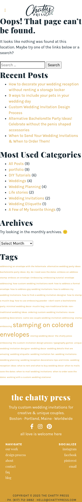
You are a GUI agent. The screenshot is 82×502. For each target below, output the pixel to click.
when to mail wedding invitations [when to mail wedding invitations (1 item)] (34, 371)
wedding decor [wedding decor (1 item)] (38, 348)
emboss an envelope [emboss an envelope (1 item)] (19, 277)
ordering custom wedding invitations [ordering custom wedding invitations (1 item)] (48, 312)
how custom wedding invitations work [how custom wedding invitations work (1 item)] (33, 283)
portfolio (16, 169)
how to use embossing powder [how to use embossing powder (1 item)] (31, 300)
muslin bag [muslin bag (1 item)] (38, 306)
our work (11, 449)
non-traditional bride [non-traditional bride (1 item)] (56, 306)
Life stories (18, 192)
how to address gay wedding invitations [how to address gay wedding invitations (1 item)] (31, 289)
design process (15, 455)
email (73, 466)
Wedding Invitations (26, 198)
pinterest (70, 461)
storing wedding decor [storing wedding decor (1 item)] (42, 335)
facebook (70, 455)
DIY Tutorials (20, 175)
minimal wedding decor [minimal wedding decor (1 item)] (18, 306)
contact (10, 466)
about (9, 461)
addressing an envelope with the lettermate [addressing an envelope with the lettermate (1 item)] (23, 266)
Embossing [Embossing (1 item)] (36, 277)
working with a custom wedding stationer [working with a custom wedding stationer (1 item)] (29, 377)
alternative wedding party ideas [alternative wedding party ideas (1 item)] (63, 266)
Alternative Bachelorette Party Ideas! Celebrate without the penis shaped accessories (40, 124)
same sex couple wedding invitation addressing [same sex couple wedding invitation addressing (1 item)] (48, 317)
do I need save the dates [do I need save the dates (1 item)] (43, 272)
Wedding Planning (25, 187)
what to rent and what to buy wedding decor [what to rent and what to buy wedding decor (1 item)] (40, 365)
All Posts (16, 163)
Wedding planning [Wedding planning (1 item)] (9, 360)
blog (8, 478)
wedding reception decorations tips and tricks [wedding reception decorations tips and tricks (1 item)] (44, 360)
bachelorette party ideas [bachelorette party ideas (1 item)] (13, 272)
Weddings (17, 181)
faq (7, 472)
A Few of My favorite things (32, 209)
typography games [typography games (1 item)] (63, 342)
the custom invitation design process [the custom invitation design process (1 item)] (33, 342)
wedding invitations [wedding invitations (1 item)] (66, 354)
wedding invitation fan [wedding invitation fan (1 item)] (42, 354)
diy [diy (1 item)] (28, 272)
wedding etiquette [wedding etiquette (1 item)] (20, 354)
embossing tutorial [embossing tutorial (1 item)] (54, 277)
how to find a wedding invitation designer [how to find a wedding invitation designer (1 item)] (44, 295)
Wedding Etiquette (25, 204)
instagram (70, 449)
